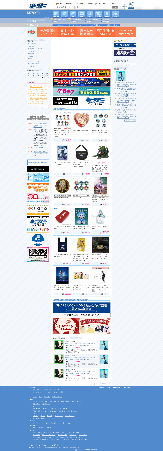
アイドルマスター (34, 63)
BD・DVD (33, 387)
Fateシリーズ (33, 56)
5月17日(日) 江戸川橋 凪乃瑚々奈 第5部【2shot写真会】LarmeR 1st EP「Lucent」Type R (126, 116)
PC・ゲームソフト (81, 14)
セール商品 (106, 19)
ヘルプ (124, 6)
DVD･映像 (56, 14)
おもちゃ (107, 14)
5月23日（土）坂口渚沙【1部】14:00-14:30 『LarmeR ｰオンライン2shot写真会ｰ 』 (80, 344)
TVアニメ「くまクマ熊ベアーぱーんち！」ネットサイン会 (38, 90)
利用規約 (90, 4)
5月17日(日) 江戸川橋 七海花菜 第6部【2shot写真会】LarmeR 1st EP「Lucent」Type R (126, 100)
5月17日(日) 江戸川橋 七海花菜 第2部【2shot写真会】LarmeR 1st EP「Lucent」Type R (126, 95)
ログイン (114, 4)
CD (64, 14)
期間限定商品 (106, 22)
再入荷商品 (73, 22)
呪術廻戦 (31, 53)
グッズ (115, 14)
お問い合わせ (117, 387)
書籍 (73, 14)
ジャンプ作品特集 (94, 25)
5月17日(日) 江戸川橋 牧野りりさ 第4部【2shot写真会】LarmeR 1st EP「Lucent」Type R (126, 84)
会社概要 (101, 387)
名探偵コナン (33, 43)
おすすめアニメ (77, 25)
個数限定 (88, 22)
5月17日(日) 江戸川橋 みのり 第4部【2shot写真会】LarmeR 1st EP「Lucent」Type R (126, 111)
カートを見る (131, 5)
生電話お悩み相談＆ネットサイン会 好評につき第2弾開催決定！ (39, 94)
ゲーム (32, 406)
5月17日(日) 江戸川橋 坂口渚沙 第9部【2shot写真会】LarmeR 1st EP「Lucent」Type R (126, 89)
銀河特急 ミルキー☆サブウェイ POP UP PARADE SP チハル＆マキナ (62, 287)
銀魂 (30, 58)
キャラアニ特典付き (75, 19)
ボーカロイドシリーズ (35, 48)
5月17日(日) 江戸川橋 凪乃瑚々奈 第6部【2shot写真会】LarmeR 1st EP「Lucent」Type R (126, 105)
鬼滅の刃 (31, 66)
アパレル (98, 14)
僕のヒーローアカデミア (36, 61)
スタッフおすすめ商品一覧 (103, 383)
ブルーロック (33, 51)
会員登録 (59, 4)
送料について (69, 4)
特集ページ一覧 (45, 107)
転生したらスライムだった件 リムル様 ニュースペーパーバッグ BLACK (81, 164)
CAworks (61, 25)
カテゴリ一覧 (45, 17)
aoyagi (67, 341)
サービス (80, 4)
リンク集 (127, 387)
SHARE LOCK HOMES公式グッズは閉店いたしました (41, 153)
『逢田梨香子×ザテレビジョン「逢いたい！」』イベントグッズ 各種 (81, 287)
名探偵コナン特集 (111, 25)
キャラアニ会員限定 (92, 19)
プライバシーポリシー (101, 4)
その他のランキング (131, 64)
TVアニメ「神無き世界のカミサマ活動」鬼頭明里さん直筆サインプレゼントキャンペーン (39, 99)
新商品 (56, 22)
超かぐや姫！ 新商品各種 (80, 130)
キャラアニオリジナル (60, 19)
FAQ (108, 387)
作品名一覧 (46, 77)
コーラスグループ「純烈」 (37, 103)
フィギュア (90, 14)
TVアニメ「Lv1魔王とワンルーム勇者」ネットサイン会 (39, 86)
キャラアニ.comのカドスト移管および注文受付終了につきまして (40, 125)
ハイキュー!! (32, 46)
